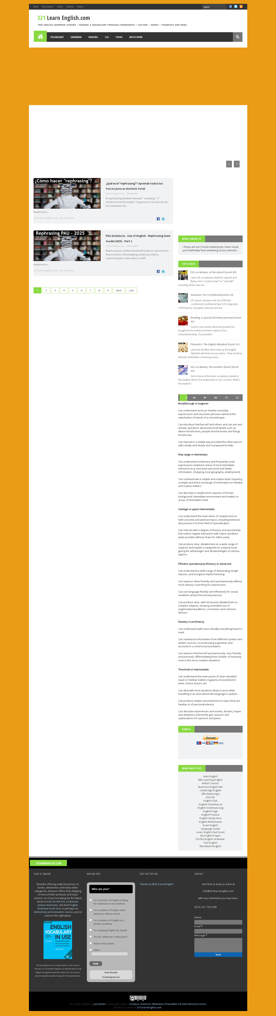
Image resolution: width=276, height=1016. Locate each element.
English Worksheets (210, 821)
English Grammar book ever (57, 906)
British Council (210, 783)
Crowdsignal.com (111, 977)
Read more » (41, 212)
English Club (210, 800)
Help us (81, 7)
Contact (60, 7)
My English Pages (210, 835)
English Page (210, 811)
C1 (226, 397)
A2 (194, 397)
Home (36, 7)
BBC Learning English (210, 779)
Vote (96, 963)
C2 (237, 397)
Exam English (210, 825)
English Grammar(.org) (210, 807)
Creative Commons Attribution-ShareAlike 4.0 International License (167, 1004)
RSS (241, 6)
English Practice (210, 814)
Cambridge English (210, 790)
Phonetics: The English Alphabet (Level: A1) (215, 344)
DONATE (186, 729)
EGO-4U (210, 797)
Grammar (76, 37)
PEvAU (119, 37)
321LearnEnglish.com (48, 863)
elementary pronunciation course (53, 912)
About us (70, 7)
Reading (93, 37)
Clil (107, 37)
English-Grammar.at (210, 804)
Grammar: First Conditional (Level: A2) (212, 294)
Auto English (210, 776)
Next (119, 290)
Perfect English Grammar (210, 839)
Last (131, 290)
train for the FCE (56, 901)
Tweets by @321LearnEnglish (156, 884)
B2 (215, 397)
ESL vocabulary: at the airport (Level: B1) (214, 272)
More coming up (191, 238)
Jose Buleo (100, 1004)
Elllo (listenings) (210, 793)
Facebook (230, 6)
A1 (183, 401)
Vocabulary (57, 37)
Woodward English (210, 846)
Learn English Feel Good (210, 832)
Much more (136, 37)
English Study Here (210, 818)
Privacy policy (47, 7)
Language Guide (210, 828)
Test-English (210, 842)
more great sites (192, 768)
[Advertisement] (138, 76)
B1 (205, 397)
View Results (110, 972)
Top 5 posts (188, 264)
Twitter (235, 6)
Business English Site (210, 787)
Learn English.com (63, 18)
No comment (132, 193)
